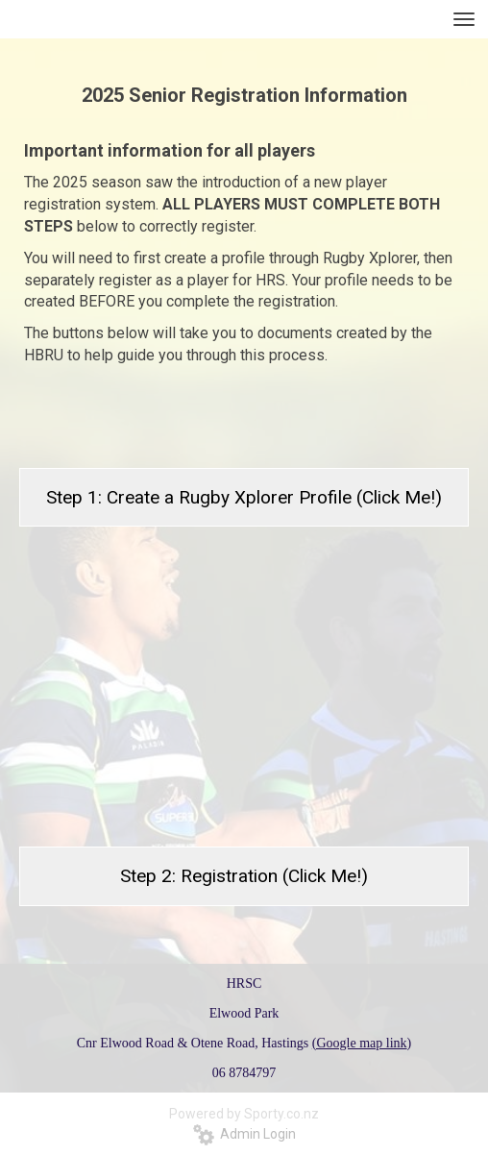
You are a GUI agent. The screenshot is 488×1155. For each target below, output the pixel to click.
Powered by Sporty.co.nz (244, 1113)
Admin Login (244, 1134)
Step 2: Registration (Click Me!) (244, 876)
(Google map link (359, 1043)
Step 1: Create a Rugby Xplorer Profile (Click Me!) (244, 497)
